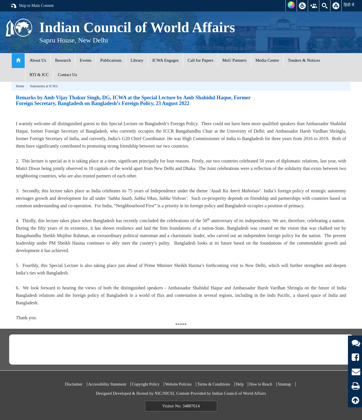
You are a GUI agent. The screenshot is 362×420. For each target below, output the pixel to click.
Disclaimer (73, 384)
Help (240, 384)
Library (137, 60)
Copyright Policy (145, 384)
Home (20, 86)
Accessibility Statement (107, 384)
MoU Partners (234, 60)
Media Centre (267, 60)
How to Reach (260, 384)
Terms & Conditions (213, 384)
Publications (111, 60)
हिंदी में (349, 5)
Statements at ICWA (44, 86)
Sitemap (284, 384)
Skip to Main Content (32, 6)
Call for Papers (200, 60)
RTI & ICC (39, 74)
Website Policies (178, 384)
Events (86, 60)
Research (63, 60)
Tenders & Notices (304, 60)
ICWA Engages (165, 60)
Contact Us (67, 74)
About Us (38, 60)
